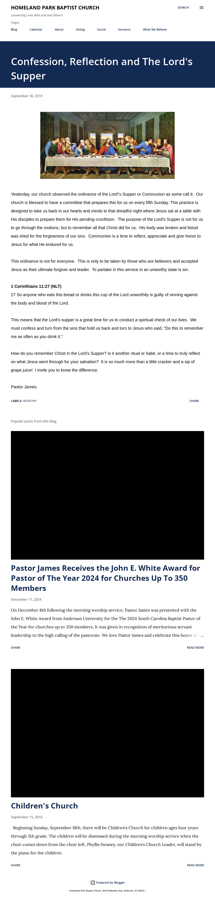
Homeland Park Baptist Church (55, 7)
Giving (80, 29)
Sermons (124, 29)
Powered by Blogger (107, 883)
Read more (195, 647)
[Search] (183, 7)
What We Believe (155, 29)
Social (101, 29)
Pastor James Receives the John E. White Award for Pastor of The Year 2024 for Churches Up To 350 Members (105, 578)
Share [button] (194, 401)
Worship (29, 401)
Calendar (36, 29)
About (59, 29)
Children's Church (44, 806)
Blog (14, 29)
